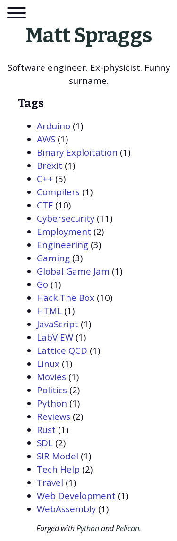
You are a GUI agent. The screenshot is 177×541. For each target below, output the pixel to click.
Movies (51, 377)
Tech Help (58, 469)
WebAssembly (66, 509)
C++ (45, 178)
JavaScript (57, 324)
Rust (46, 429)
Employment (64, 231)
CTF (45, 205)
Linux (48, 363)
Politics (52, 390)
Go (42, 284)
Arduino (53, 126)
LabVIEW (55, 337)
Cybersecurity (65, 218)
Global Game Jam (73, 271)
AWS (46, 139)
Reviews (53, 416)
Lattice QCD (62, 350)
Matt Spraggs (88, 35)
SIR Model (57, 456)
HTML (49, 310)
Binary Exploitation (77, 152)
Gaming (53, 258)
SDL (45, 443)
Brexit (49, 165)
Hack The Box (65, 297)
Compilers (58, 192)
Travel (50, 482)
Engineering (62, 244)
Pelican (127, 528)
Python (52, 403)
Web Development (76, 495)
